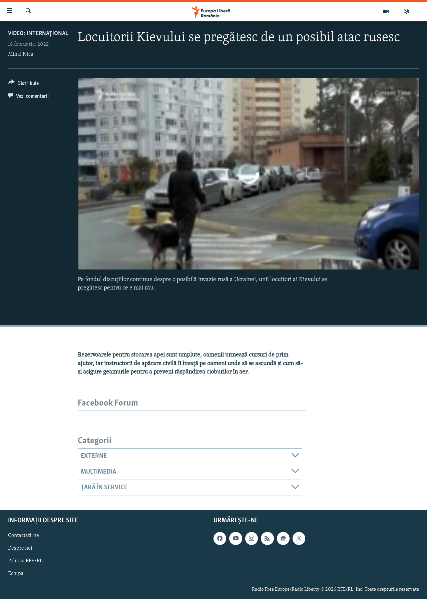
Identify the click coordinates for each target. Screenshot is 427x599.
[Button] (23, 84)
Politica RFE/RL (25, 561)
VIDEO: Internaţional (38, 33)
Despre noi (20, 548)
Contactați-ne (23, 535)
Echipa (16, 573)
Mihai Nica (20, 54)
